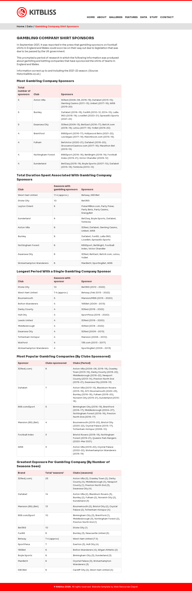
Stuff (154, 17)
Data (143, 17)
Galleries (115, 17)
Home (91, 17)
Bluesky (152, 9)
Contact (167, 17)
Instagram (165, 9)
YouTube (172, 9)
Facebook (159, 9)
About (101, 17)
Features (131, 17)
